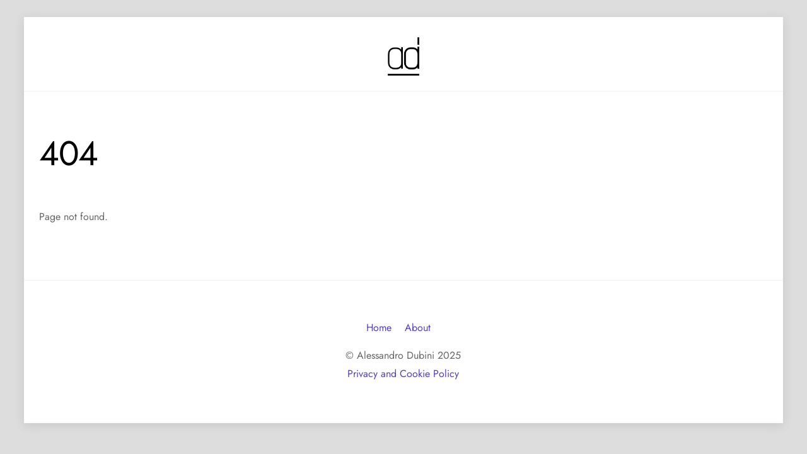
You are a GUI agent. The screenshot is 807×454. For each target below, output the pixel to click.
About (418, 327)
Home (379, 327)
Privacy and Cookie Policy (403, 373)
